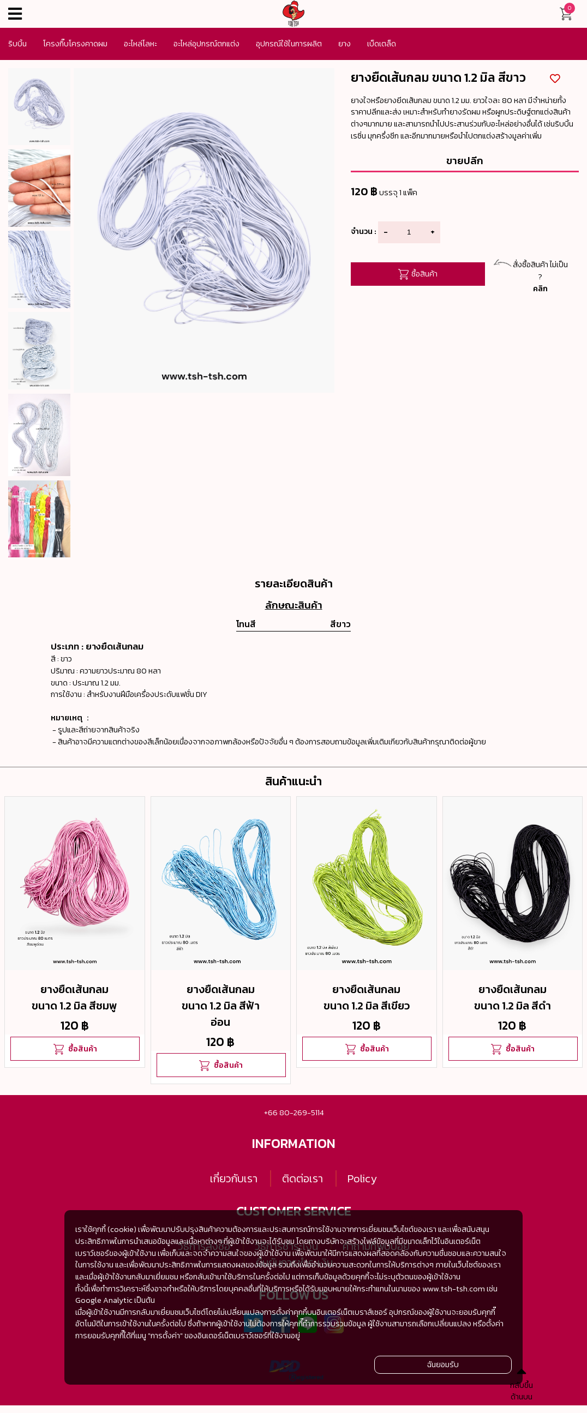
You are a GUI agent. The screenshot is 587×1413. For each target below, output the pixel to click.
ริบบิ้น (17, 44)
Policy (362, 1178)
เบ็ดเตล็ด (381, 44)
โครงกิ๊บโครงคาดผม (75, 44)
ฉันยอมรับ (443, 1364)
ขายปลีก (464, 160)
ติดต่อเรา (302, 1178)
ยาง (344, 44)
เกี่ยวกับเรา (233, 1178)
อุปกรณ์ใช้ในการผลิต (289, 44)
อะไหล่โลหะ (140, 44)
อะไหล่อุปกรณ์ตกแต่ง (206, 44)
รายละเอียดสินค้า (294, 583)
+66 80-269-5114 (294, 1113)
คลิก (540, 288)
